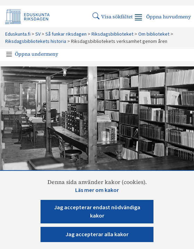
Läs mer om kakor (97, 190)
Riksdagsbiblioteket (112, 34)
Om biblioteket (153, 34)
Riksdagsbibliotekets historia (35, 41)
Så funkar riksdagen (66, 34)
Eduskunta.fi (17, 34)
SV (38, 34)
